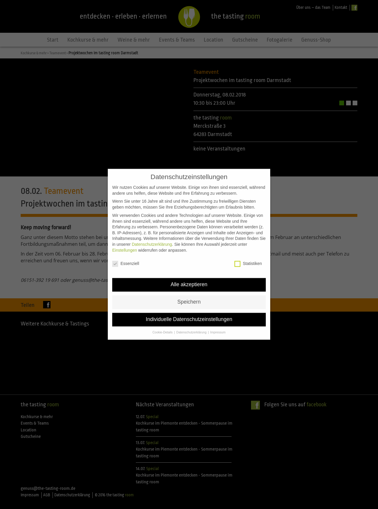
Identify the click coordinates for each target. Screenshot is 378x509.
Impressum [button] (218, 323)
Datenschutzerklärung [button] (191, 323)
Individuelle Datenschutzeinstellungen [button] (189, 311)
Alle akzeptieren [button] (189, 276)
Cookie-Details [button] (162, 323)
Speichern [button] (189, 293)
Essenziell (125, 255)
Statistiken (248, 255)
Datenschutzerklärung (152, 235)
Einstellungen (124, 241)
